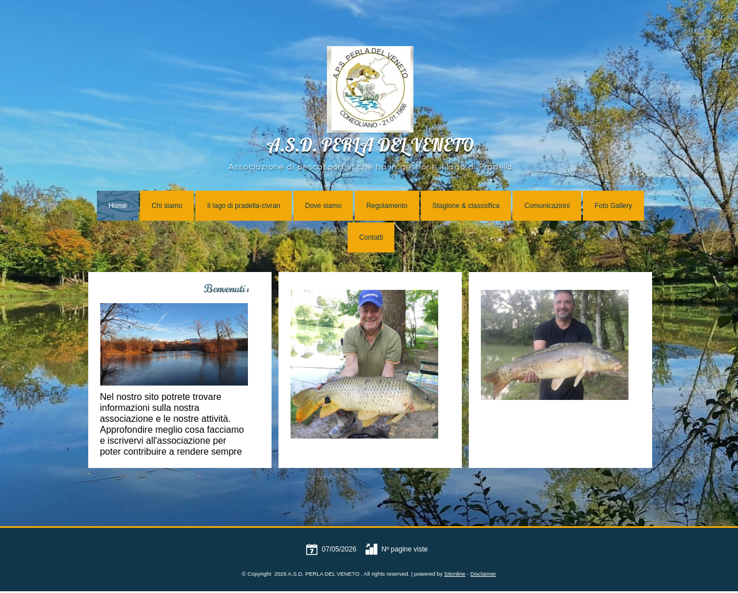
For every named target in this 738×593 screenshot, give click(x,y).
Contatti (371, 237)
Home (117, 206)
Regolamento (386, 206)
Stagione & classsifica (466, 206)
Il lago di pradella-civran (243, 206)
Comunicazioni (547, 206)
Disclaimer (483, 574)
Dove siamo (323, 206)
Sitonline (454, 574)
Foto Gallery (613, 206)
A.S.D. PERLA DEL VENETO (370, 147)
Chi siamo (167, 206)
